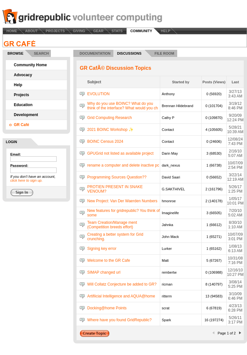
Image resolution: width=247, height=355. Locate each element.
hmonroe (169, 201)
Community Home (30, 65)
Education (23, 105)
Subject (94, 82)
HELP (165, 31)
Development (26, 115)
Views (219, 82)
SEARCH (41, 53)
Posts (207, 82)
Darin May (170, 153)
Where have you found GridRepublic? (119, 320)
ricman (167, 284)
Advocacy (23, 75)
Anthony (168, 94)
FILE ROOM (164, 53)
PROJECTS (55, 31)
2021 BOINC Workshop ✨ (110, 129)
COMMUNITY (141, 31)
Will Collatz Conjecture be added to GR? (121, 284)
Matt (165, 260)
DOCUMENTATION (94, 53)
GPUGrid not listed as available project (120, 153)
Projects (21, 95)
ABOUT (31, 31)
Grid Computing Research (109, 117)
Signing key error (101, 248)
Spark (166, 320)
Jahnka (167, 225)
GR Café (21, 125)
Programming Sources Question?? (116, 177)
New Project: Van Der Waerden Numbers (122, 201)
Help (18, 85)
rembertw (169, 272)
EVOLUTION (98, 94)
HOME (11, 31)
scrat (165, 308)
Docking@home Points (106, 308)
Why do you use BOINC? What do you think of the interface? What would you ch (122, 105)
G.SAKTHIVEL (173, 189)
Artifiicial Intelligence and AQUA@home (121, 296)
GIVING (79, 31)
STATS (117, 31)
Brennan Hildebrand (177, 106)
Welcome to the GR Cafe (108, 260)
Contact (168, 130)
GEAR (98, 31)
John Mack (170, 237)
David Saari (171, 177)
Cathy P (168, 118)
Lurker (167, 248)
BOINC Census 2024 (105, 141)
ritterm (167, 296)
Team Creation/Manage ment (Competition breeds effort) (112, 224)
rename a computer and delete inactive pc (123, 165)
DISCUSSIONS (129, 53)
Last (235, 82)
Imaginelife (170, 213)
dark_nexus (171, 165)
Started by (180, 82)
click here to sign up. (26, 180)
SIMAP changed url (103, 272)
